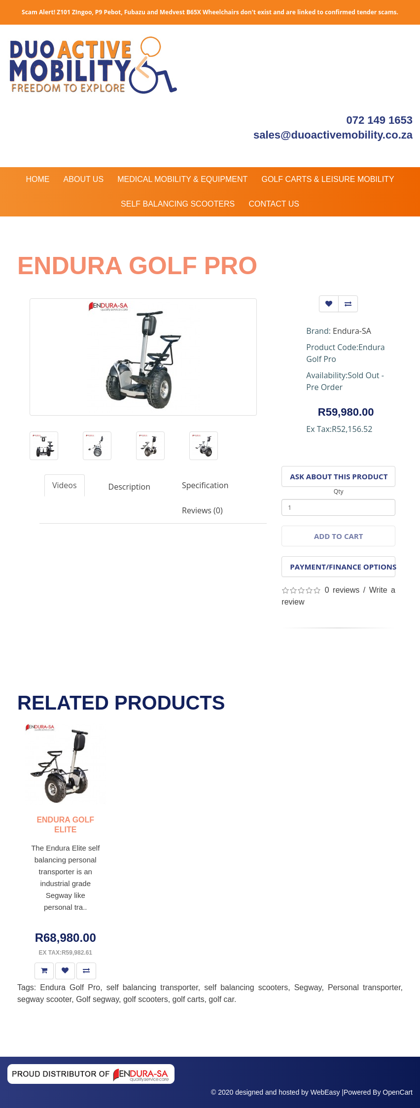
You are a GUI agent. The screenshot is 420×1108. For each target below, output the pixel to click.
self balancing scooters (246, 987)
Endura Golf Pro (70, 987)
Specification (205, 485)
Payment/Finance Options (342, 567)
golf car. (222, 999)
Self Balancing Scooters (178, 204)
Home (37, 179)
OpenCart (398, 1092)
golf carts (189, 999)
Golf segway (97, 999)
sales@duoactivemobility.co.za (333, 135)
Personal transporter (364, 987)
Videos (64, 485)
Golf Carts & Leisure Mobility (327, 179)
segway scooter (44, 999)
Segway (308, 987)
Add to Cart (338, 536)
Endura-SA (352, 330)
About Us (84, 179)
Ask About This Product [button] (338, 476)
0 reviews (342, 590)
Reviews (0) (202, 510)
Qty (339, 491)
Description (129, 486)
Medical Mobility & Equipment (182, 179)
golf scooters (145, 999)
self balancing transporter (152, 987)
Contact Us (273, 204)
